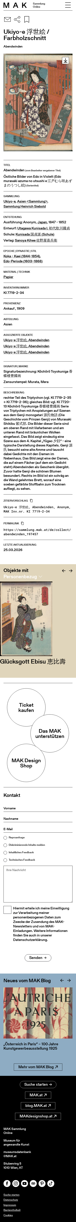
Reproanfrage (17, 837)
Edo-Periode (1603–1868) (23, 261)
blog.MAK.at (38, 1105)
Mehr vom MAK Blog (38, 1067)
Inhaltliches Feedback (21, 852)
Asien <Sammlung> (32, 201)
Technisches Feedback (22, 859)
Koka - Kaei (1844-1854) (22, 256)
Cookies (8, 1215)
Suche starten (38, 1084)
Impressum (10, 1205)
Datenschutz (11, 1200)
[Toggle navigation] (68, 5)
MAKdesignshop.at (38, 1116)
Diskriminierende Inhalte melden (27, 845)
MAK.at (38, 1095)
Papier (8, 277)
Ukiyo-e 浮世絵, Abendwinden (26, 340)
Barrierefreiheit (12, 1210)
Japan (42, 222)
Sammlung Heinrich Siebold (25, 206)
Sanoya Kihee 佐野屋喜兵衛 (36, 240)
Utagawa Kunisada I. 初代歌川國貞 (43, 228)
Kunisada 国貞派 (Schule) (35, 234)
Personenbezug (20, 576)
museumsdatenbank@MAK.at (17, 1154)
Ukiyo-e (10, 201)
